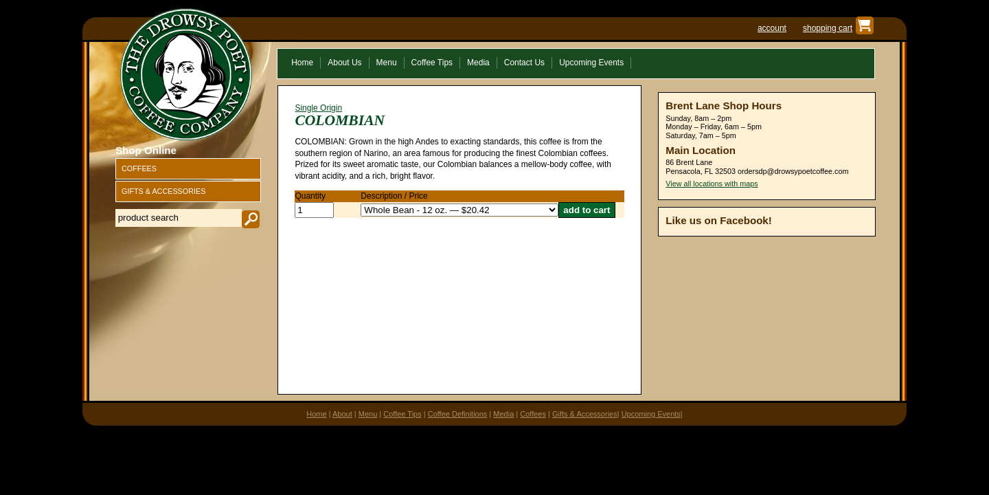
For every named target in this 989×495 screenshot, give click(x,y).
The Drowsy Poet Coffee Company (186, 74)
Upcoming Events (651, 414)
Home (316, 414)
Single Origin (318, 108)
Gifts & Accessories (584, 414)
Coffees (533, 414)
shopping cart (827, 28)
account (772, 28)
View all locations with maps (712, 183)
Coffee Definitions (458, 414)
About (342, 414)
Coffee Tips (402, 414)
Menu (368, 414)
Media (503, 414)
